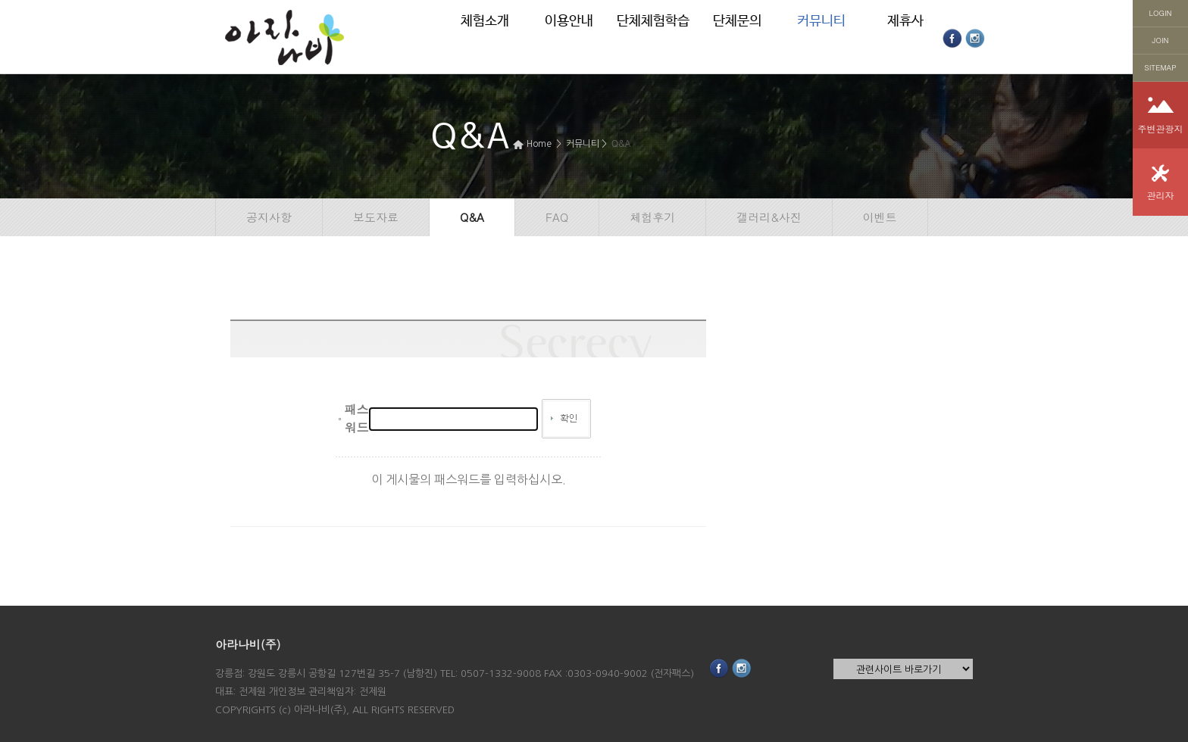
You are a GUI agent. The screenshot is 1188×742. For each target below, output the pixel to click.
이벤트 (880, 217)
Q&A (621, 142)
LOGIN (1160, 13)
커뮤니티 (821, 21)
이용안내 (569, 21)
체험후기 (652, 217)
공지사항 (269, 217)
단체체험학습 (653, 21)
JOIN (1160, 40)
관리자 (1160, 195)
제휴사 (905, 21)
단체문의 (737, 21)
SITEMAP (1160, 67)
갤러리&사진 (769, 217)
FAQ (557, 217)
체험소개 (485, 21)
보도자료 (376, 217)
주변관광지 (1160, 128)
